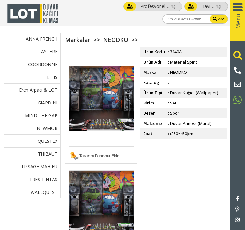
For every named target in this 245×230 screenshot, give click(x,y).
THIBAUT (47, 154)
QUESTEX (47, 141)
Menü (238, 21)
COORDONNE (42, 64)
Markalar (77, 39)
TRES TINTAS (43, 179)
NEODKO (115, 39)
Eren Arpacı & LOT (38, 90)
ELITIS (50, 77)
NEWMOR (47, 128)
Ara (219, 19)
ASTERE (49, 52)
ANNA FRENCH (41, 39)
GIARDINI (47, 103)
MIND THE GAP (41, 115)
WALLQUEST (44, 192)
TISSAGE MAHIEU (39, 167)
